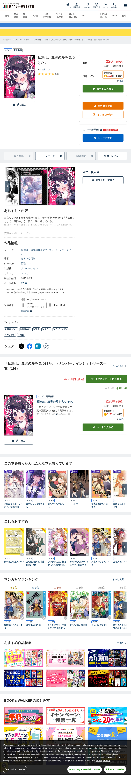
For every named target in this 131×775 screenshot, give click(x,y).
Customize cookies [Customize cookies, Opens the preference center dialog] (15, 769)
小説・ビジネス (47, 15)
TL (92, 16)
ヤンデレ (10, 338)
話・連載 (25, 15)
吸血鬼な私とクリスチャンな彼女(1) (13, 508)
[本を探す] (114, 5)
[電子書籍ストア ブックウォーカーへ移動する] (16, 42)
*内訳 (120, 84)
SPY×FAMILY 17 (33, 628)
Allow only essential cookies (84, 769)
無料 (124, 16)
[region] (65, 757)
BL (83, 16)
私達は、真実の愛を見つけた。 (56, 405)
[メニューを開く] (126, 5)
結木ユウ (46, 72)
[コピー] (46, 349)
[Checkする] (32, 99)
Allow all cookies (115, 769)
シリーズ (53, 159)
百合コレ (26, 266)
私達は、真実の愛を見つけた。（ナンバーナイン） (46, 255)
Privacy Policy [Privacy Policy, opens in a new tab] (103, 760)
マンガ (35, 16)
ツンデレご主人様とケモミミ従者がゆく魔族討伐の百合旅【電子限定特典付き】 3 (57, 566)
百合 (36, 332)
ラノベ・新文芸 (60, 15)
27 (24, 286)
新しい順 (121, 391)
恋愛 (21, 338)
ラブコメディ (60, 332)
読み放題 (16, 15)
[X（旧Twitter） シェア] (21, 349)
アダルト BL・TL (103, 15)
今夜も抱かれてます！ (99, 508)
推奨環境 (26, 314)
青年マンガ (11, 332)
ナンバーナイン (29, 271)
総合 (7, 16)
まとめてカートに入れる (106, 382)
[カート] (105, 5)
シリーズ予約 (92, 133)
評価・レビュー (112, 159)
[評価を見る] (48, 77)
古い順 (109, 391)
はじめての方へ (103, 118)
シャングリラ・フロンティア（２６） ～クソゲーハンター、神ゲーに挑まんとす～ (57, 630)
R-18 (114, 16)
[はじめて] (87, 5)
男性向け (25, 332)
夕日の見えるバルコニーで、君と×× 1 (79, 566)
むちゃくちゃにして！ (56, 508)
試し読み (19, 107)
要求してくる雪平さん (35, 508)
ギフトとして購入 (103, 183)
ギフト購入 (91, 175)
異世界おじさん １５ (100, 566)
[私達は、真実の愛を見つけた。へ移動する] (99, 42)
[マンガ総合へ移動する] (36, 42)
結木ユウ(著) (28, 261)
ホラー (46, 332)
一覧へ (122, 645)
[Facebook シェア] (29, 349)
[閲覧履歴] (96, 5)
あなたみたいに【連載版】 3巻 (35, 566)
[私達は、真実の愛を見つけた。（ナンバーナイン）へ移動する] (64, 42)
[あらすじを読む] (39, 224)
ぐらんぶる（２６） (79, 628)
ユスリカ (74, 507)
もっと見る (119, 369)
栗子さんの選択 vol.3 (14, 565)
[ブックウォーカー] (18, 5)
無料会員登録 (103, 109)
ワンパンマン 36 (99, 628)
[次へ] (7, 189)
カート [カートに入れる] (103, 430)
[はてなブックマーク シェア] (38, 349)
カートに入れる (103, 92)
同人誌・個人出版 (73, 15)
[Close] (125, 745)
